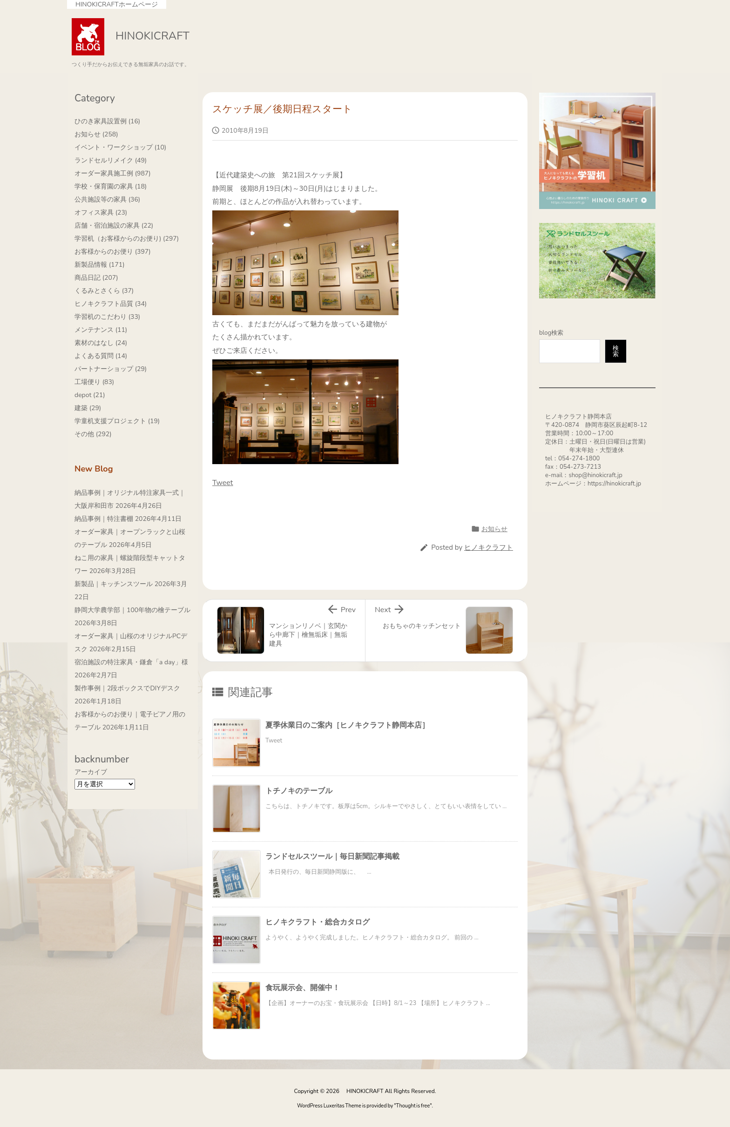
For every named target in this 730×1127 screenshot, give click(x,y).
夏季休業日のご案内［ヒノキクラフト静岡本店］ (347, 725)
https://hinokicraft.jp (614, 483)
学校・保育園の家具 (110, 186)
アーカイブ (90, 772)
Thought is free (413, 1105)
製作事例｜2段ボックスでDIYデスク (127, 688)
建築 (87, 408)
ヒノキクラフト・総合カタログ (317, 922)
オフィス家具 (100, 212)
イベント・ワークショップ (120, 147)
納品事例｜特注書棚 (103, 518)
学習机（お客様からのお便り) (126, 238)
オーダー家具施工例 (112, 173)
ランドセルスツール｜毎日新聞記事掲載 (332, 856)
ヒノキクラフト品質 (110, 303)
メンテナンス (100, 329)
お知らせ (494, 529)
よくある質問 (100, 355)
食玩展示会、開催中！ (302, 988)
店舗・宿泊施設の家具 (113, 225)
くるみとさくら (104, 290)
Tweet (222, 483)
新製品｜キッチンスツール (113, 584)
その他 (93, 434)
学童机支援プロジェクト (117, 421)
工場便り (94, 382)
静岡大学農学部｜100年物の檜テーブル (132, 610)
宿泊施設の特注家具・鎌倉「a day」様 (131, 662)
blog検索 (551, 333)
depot (89, 395)
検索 (616, 351)
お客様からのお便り (112, 251)
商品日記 (96, 277)
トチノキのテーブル (298, 791)
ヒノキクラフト (488, 547)
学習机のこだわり (107, 316)
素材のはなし (100, 342)
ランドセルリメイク (110, 160)
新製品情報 (99, 264)
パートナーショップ (110, 368)
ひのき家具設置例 (107, 121)
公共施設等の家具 (107, 199)
